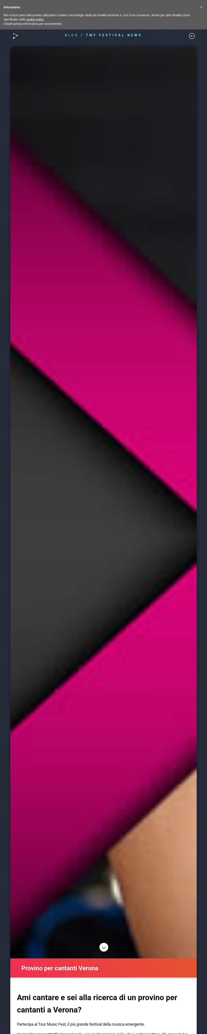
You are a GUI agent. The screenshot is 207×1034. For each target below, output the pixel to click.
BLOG (72, 35)
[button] (201, 7)
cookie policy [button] (35, 19)
